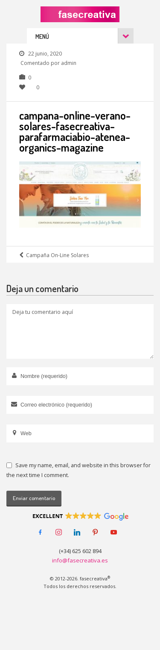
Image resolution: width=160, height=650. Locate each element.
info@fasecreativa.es (80, 560)
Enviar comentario (34, 498)
